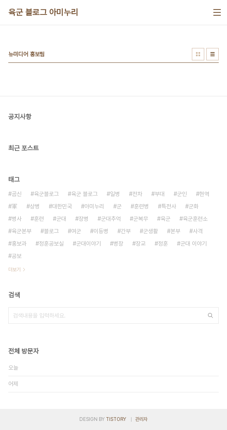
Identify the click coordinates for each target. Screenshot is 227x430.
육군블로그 (46, 194)
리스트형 (212, 54)
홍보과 (19, 243)
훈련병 (141, 206)
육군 (165, 218)
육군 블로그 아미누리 (43, 12)
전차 (137, 194)
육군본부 (21, 231)
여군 (76, 231)
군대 (61, 218)
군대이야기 (88, 243)
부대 (160, 194)
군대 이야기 (193, 243)
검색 (210, 315)
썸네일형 (198, 54)
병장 (118, 243)
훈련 (39, 218)
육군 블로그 (84, 194)
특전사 (168, 206)
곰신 (17, 194)
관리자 (141, 419)
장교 (141, 243)
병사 (17, 218)
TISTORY (116, 419)
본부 (175, 231)
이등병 (100, 231)
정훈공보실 (51, 243)
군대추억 (111, 218)
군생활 (150, 231)
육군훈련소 (195, 218)
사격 (198, 231)
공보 (17, 256)
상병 (35, 206)
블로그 (51, 231)
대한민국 (62, 206)
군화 (193, 206)
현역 (204, 194)
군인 (182, 194)
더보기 (14, 269)
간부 (126, 231)
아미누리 (94, 206)
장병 (83, 218)
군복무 (140, 218)
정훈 (163, 243)
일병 (115, 194)
